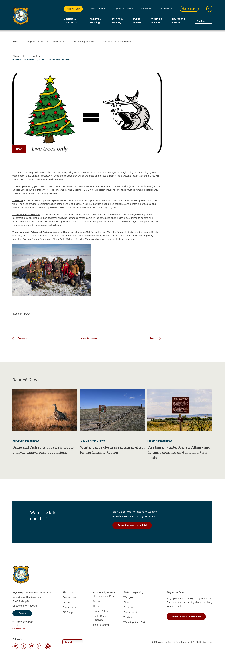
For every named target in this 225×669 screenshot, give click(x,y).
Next (152, 338)
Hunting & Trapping (95, 20)
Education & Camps (178, 20)
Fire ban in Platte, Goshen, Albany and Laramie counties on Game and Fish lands (179, 452)
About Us (67, 592)
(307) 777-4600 (25, 623)
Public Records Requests (101, 618)
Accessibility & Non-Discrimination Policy (104, 594)
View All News (89, 338)
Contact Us (18, 628)
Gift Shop (67, 612)
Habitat (66, 602)
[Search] (209, 9)
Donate (22, 613)
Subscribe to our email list (132, 525)
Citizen (127, 602)
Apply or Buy (73, 8)
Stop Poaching (101, 625)
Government (130, 612)
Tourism (127, 617)
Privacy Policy (100, 611)
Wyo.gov (128, 597)
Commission (69, 597)
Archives (97, 601)
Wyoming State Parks (134, 622)
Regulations (146, 8)
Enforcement (69, 607)
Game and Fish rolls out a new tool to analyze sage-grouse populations (43, 450)
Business (128, 607)
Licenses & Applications (71, 20)
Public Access (137, 20)
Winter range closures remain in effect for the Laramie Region (112, 450)
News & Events (98, 8)
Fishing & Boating (117, 20)
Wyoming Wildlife (156, 20)
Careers (97, 606)
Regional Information (123, 8)
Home (15, 41)
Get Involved (166, 8)
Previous (23, 338)
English (201, 21)
